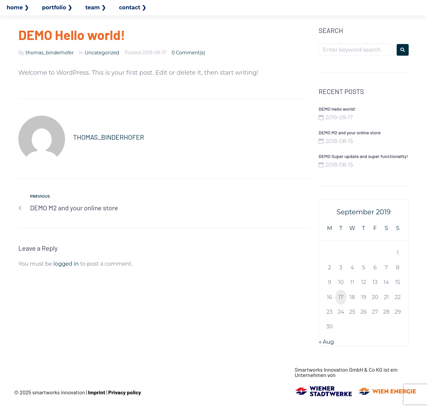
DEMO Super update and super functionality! (363, 156)
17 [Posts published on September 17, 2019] (340, 297)
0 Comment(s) (188, 53)
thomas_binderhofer (50, 53)
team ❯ (95, 7)
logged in (66, 264)
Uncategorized (102, 53)
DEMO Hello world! (337, 109)
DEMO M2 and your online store (350, 132)
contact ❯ (132, 7)
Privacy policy (124, 392)
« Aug (326, 342)
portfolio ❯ (57, 7)
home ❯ (18, 7)
